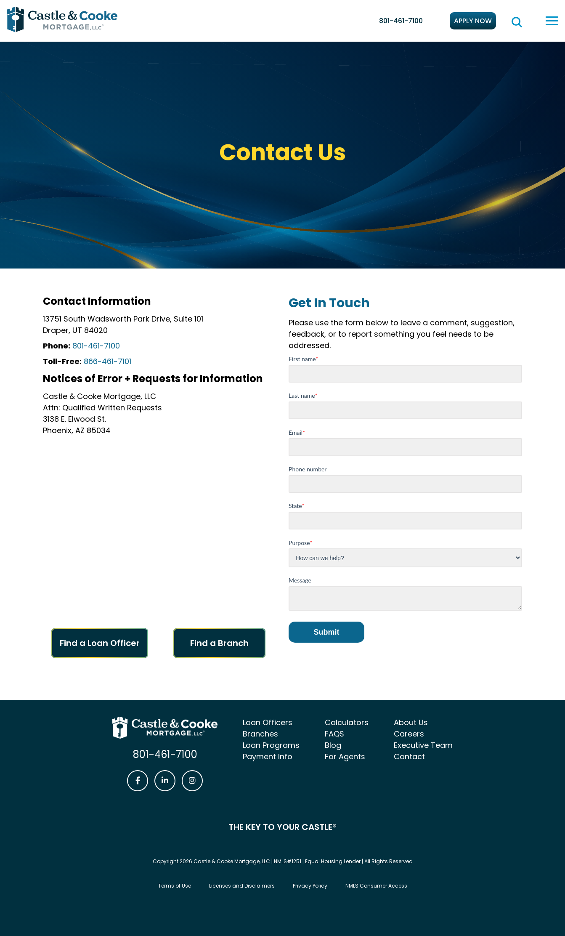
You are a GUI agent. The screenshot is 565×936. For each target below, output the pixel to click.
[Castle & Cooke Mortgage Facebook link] (137, 780)
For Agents (345, 756)
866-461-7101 (106, 361)
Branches (260, 734)
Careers (409, 734)
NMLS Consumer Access (376, 885)
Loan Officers (267, 722)
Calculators (347, 722)
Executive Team (423, 745)
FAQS (334, 734)
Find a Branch (219, 643)
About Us (411, 722)
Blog (333, 745)
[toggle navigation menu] (552, 20)
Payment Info (267, 756)
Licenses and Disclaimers (242, 885)
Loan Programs (271, 745)
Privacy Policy (310, 885)
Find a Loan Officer (100, 643)
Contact (409, 756)
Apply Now (473, 21)
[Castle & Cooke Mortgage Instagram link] (192, 780)
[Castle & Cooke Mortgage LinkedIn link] (164, 780)
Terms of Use (174, 885)
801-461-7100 (401, 21)
